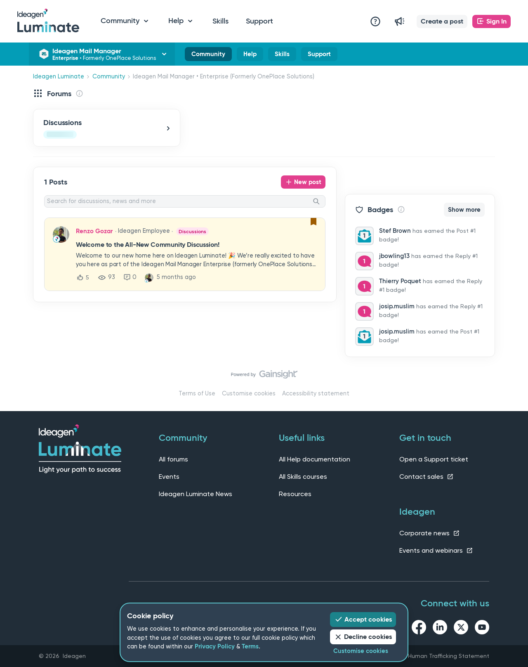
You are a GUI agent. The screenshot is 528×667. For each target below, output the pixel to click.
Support (259, 21)
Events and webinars (436, 550)
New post (307, 182)
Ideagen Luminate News (195, 494)
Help (250, 55)
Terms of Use (197, 393)
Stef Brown (395, 230)
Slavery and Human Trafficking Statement (432, 656)
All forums (173, 459)
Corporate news (429, 533)
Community (208, 55)
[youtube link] (482, 628)
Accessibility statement (315, 393)
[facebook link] (419, 628)
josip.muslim (397, 306)
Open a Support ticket (433, 459)
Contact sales (426, 476)
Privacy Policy (215, 646)
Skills (220, 21)
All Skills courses (303, 476)
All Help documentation (314, 459)
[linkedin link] (440, 628)
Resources (295, 494)
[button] (442, 21)
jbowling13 (394, 256)
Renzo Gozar (94, 231)
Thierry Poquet (400, 281)
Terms (250, 646)
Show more (464, 209)
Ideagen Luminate (58, 76)
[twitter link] (461, 628)
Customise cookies (249, 393)
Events (169, 476)
